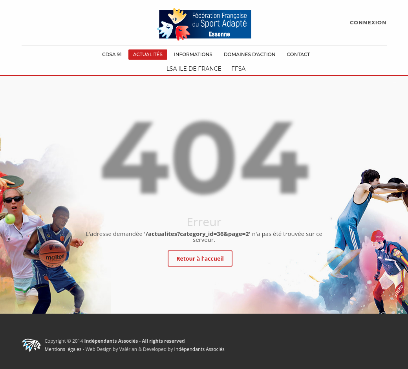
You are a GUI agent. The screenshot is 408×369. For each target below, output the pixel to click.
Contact (298, 54)
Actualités (148, 54)
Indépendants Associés (199, 349)
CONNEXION (368, 22)
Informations (193, 54)
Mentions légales (63, 349)
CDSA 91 (112, 54)
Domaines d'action (250, 54)
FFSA (238, 68)
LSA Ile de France (193, 68)
